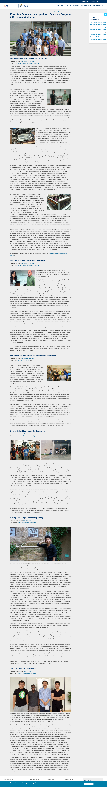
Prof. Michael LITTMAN (28, 61)
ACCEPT (88, 784)
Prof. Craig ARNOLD (28, 434)
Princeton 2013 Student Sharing (98, 34)
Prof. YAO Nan (27, 520)
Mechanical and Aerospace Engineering (28, 63)
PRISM (19, 522)
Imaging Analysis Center (29, 522)
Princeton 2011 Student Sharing (98, 39)
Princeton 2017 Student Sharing (98, 24)
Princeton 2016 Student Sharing (98, 27)
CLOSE (98, 784)
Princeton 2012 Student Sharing (98, 37)
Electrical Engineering (23, 360)
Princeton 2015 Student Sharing (98, 29)
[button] (102, 1)
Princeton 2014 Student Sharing (98, 32)
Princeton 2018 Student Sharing (98, 22)
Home (45, 11)
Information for (95, 2)
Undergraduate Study (60, 11)
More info (39, 784)
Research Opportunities (72, 11)
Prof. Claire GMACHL (28, 358)
